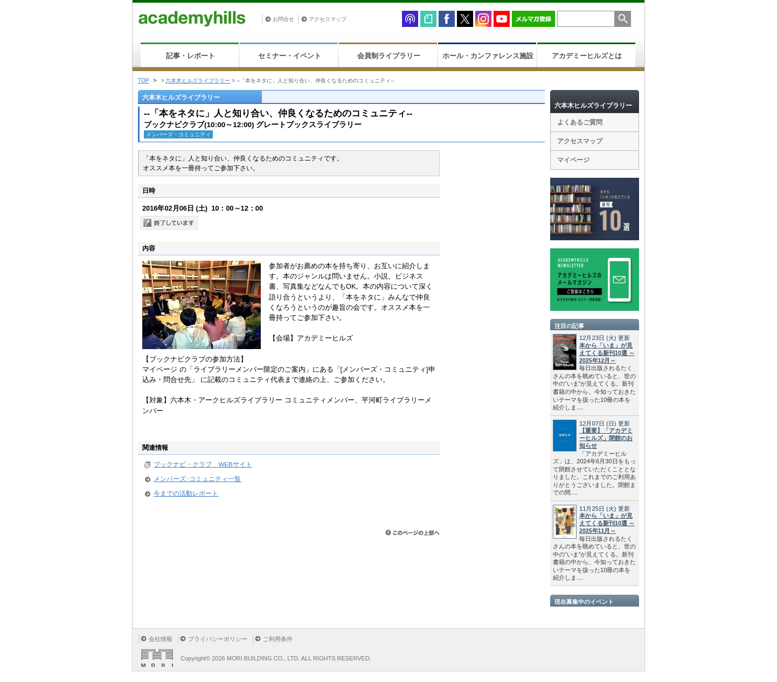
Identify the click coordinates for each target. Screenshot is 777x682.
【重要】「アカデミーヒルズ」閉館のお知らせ (606, 438)
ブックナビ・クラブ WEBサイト (203, 464)
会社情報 (160, 639)
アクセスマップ (327, 19)
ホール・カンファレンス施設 (487, 56)
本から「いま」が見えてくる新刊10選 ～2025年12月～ (607, 353)
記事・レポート (190, 56)
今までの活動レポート (186, 493)
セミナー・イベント (289, 56)
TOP (143, 80)
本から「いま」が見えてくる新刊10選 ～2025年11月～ (607, 523)
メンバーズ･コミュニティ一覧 (197, 479)
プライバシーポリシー (217, 639)
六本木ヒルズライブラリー (197, 80)
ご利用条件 (278, 639)
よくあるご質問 (579, 122)
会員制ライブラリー (388, 56)
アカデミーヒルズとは (587, 56)
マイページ (573, 160)
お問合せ (283, 19)
